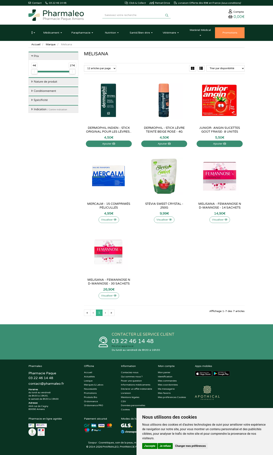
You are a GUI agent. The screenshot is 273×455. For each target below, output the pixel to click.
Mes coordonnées (168, 384)
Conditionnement (45, 91)
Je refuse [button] (165, 445)
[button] (33, 32)
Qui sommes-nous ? (132, 376)
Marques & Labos (93, 384)
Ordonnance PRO (93, 405)
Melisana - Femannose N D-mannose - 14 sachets (219, 206)
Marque (51, 44)
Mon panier (164, 372)
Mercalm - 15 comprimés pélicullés (108, 206)
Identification (165, 376)
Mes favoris (164, 393)
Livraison (126, 393)
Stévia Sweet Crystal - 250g (164, 206)
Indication (50, 109)
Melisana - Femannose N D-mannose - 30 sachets (108, 281)
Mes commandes (167, 380)
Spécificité (41, 100)
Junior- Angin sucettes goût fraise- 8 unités (219, 130)
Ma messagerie (166, 389)
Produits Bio (90, 397)
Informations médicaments (135, 384)
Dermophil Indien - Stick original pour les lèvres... (108, 130)
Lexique (88, 380)
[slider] (34, 71)
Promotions (90, 393)
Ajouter (108, 143)
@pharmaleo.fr (46, 384)
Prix (36, 56)
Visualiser (109, 219)
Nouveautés (90, 389)
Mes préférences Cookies (172, 397)
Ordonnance (91, 401)
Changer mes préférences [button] (190, 445)
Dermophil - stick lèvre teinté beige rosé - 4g (164, 130)
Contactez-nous (129, 372)
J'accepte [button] (149, 445)
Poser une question (131, 380)
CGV (123, 401)
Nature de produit (45, 81)
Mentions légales (130, 397)
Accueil (35, 44)
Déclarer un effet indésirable (136, 389)
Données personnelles (133, 405)
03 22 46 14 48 (133, 341)
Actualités (89, 376)
